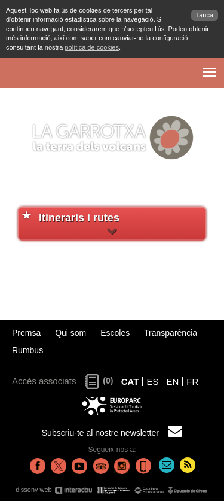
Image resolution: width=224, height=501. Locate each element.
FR (192, 381)
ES (152, 381)
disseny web (112, 490)
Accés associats (44, 381)
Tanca (204, 15)
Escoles (115, 333)
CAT (130, 381)
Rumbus (27, 350)
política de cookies (92, 47)
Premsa (26, 333)
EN (172, 381)
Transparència (170, 333)
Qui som (70, 333)
